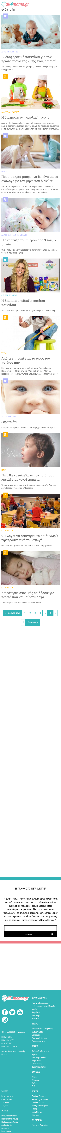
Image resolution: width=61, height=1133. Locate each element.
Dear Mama (6, 1131)
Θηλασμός (36, 1035)
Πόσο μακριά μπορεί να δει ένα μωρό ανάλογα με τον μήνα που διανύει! (29, 179)
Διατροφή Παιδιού (39, 1057)
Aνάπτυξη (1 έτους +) (41, 1051)
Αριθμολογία (6, 1125)
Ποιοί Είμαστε (7, 1040)
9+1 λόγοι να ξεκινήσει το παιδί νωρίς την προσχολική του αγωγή (29, 538)
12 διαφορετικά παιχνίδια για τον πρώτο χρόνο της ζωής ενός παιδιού (28, 59)
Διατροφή (36, 1015)
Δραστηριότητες (39, 1041)
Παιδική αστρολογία (9, 1122)
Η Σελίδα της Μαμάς (9, 1119)
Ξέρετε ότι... (10, 422)
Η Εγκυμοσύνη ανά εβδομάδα (43, 1006)
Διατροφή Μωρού (39, 1038)
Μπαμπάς (36, 1080)
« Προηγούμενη (12, 613)
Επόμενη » (33, 622)
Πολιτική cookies (9, 1046)
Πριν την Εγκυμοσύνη (40, 1003)
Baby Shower (37, 1112)
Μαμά (34, 1077)
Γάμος (34, 1109)
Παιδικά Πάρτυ (38, 1102)
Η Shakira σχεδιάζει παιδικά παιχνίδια (23, 303)
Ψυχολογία (36, 1012)
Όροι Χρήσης (6, 1043)
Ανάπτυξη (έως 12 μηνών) (42, 1028)
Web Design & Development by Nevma (13, 1052)
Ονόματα (5, 1128)
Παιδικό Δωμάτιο (39, 1096)
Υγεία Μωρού (37, 1032)
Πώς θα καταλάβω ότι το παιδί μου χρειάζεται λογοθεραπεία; (27, 477)
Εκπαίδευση (36, 1063)
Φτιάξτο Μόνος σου (40, 1105)
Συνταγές (5, 1102)
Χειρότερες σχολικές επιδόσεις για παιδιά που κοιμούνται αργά (27, 595)
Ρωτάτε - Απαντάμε (40, 1125)
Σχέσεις (35, 1083)
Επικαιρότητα (7, 1096)
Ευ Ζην (34, 1086)
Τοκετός (35, 1018)
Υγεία (34, 1009)
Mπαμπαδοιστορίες (9, 1115)
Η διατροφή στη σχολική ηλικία (25, 117)
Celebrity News (7, 1099)
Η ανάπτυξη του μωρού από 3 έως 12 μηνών (29, 242)
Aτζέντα (4, 1105)
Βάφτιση (35, 1115)
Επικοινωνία (6, 1037)
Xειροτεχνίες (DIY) (40, 1099)
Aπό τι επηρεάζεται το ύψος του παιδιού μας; (25, 360)
